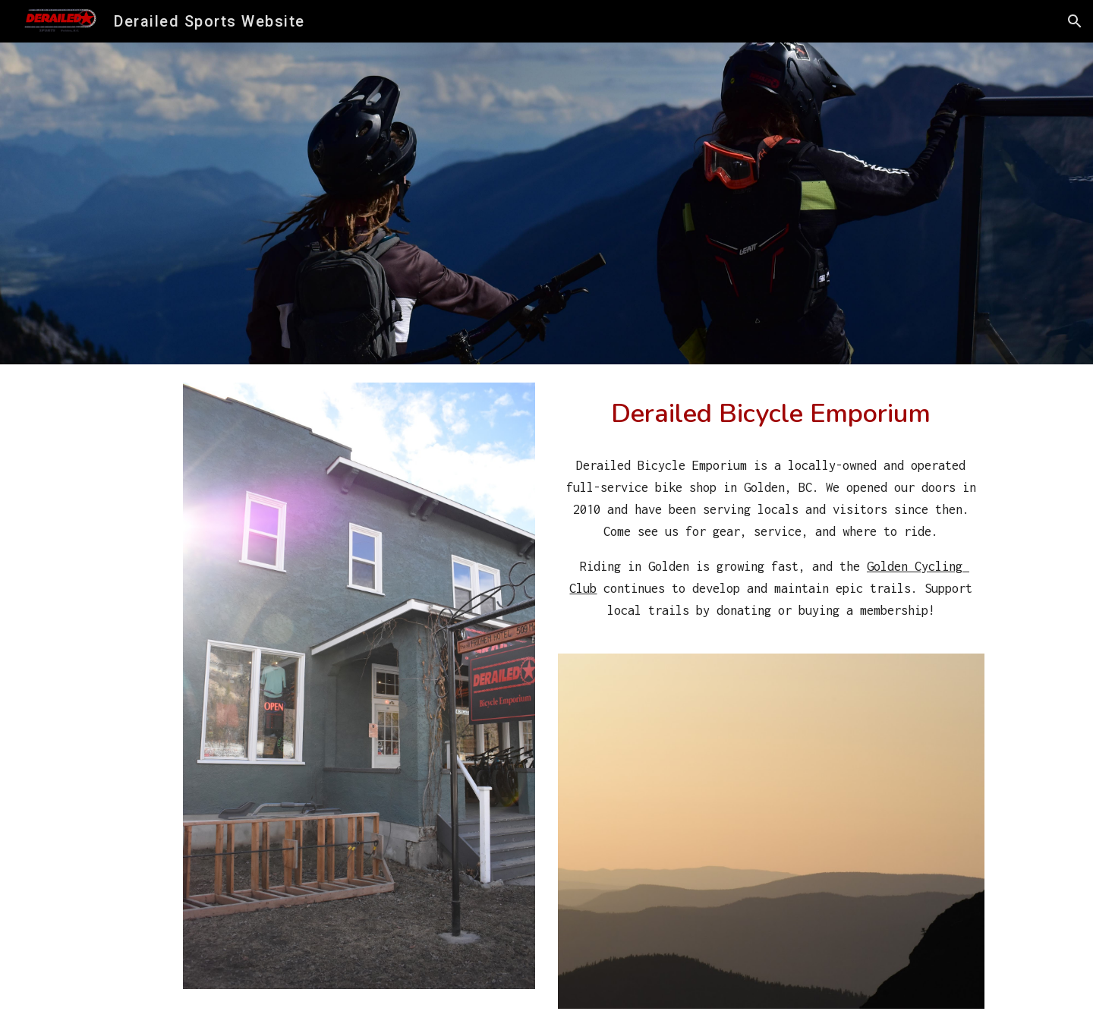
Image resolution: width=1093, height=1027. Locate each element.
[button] (1075, 21)
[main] (771, 413)
